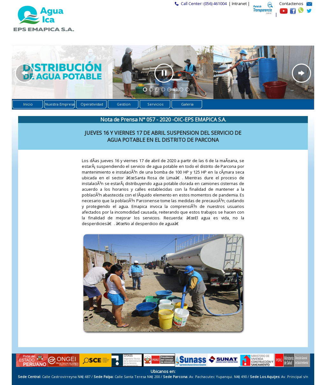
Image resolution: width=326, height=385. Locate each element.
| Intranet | (239, 4)
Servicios (155, 104)
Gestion (124, 104)
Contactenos (291, 4)
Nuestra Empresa (59, 104)
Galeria (187, 104)
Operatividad (92, 104)
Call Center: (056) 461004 (204, 4)
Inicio (28, 104)
